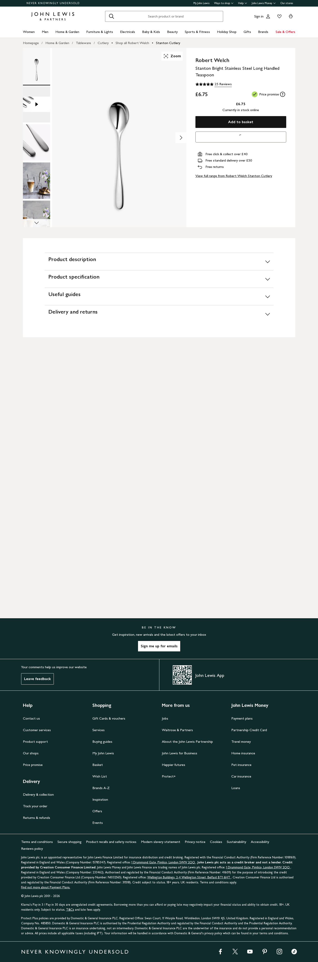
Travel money (241, 741)
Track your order (35, 806)
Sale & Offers (285, 32)
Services (98, 730)
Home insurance (243, 753)
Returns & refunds (36, 817)
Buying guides (102, 741)
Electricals (127, 32)
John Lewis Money (264, 3)
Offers (97, 811)
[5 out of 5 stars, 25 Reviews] (213, 84)
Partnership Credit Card (249, 730)
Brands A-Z (101, 788)
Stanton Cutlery (168, 43)
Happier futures (173, 765)
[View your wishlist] (278, 16)
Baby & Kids (151, 32)
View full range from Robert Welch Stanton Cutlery (233, 176)
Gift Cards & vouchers (108, 718)
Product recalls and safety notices (111, 842)
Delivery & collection (38, 794)
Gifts (247, 32)
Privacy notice (195, 842)
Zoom (172, 56)
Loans (235, 788)
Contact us (31, 718)
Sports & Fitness (197, 32)
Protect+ (169, 776)
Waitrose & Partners (177, 730)
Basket (97, 765)
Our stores (286, 3)
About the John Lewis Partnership (187, 741)
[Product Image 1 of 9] (36, 66)
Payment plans (242, 718)
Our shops (31, 753)
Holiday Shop (227, 32)
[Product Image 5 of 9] (36, 219)
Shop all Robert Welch (132, 43)
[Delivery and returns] (159, 314)
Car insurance (241, 776)
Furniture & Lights (99, 32)
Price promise (33, 765)
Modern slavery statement (160, 842)
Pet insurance (241, 765)
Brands (263, 32)
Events (97, 822)
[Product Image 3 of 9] (36, 142)
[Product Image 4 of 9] (36, 180)
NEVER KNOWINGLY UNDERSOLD (53, 3)
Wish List (99, 776)
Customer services (37, 730)
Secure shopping (69, 842)
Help (242, 3)
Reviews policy (32, 848)
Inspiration (100, 799)
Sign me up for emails (159, 646)
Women (29, 32)
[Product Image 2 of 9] (36, 104)
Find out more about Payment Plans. (45, 887)
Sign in (259, 16)
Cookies (216, 842)
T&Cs (70, 910)
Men (45, 32)
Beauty (172, 32)
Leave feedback (37, 679)
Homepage (31, 43)
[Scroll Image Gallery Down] (36, 223)
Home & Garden (67, 32)
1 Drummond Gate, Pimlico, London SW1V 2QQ (163, 862)
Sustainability (236, 842)
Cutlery (103, 43)
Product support (35, 741)
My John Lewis (201, 3)
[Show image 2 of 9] (180, 137)
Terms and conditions (37, 842)
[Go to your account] (268, 16)
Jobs (165, 718)
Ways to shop (224, 3)
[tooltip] (282, 94)
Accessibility (260, 842)
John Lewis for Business (179, 753)
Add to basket (240, 122)
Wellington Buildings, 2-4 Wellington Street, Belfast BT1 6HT (189, 877)
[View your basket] (290, 16)
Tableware (83, 43)
